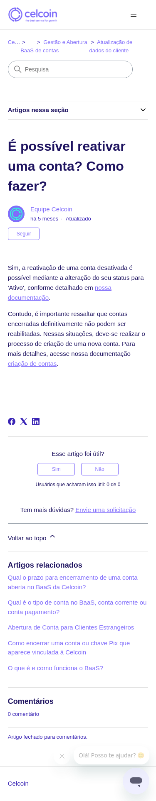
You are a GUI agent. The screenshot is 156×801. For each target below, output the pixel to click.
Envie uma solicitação (105, 509)
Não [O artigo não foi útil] (99, 469)
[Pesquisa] (70, 69)
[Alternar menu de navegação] (133, 15)
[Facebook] (11, 421)
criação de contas (32, 363)
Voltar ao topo (32, 536)
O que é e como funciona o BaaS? (55, 667)
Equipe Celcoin (51, 209)
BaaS (27, 50)
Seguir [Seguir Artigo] (24, 234)
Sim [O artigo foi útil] (56, 469)
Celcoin (17, 42)
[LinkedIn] (36, 421)
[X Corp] (23, 421)
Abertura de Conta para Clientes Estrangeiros (71, 627)
